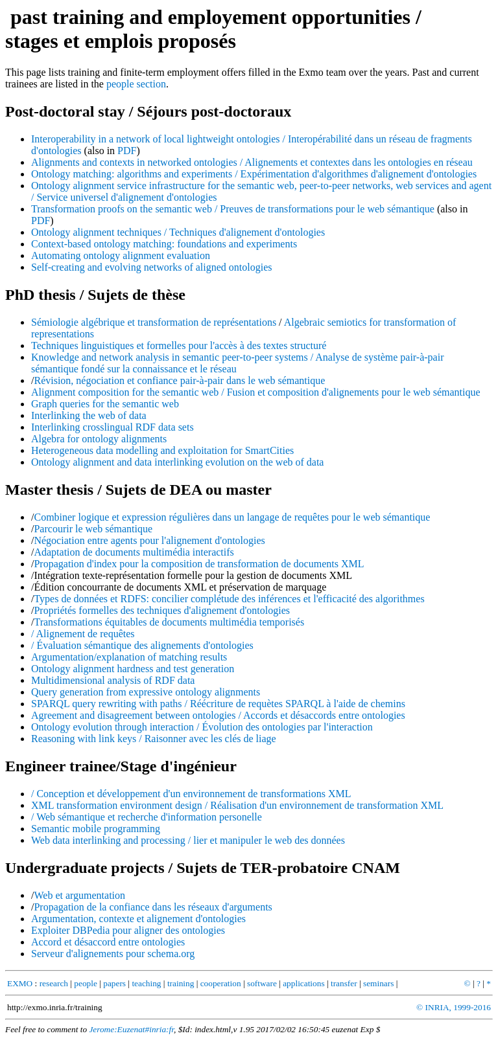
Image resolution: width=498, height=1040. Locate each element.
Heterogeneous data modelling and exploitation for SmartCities (162, 450)
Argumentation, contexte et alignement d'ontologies (138, 918)
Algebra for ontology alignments (99, 438)
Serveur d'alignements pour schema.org (113, 953)
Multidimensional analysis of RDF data (113, 680)
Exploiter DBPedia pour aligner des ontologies (128, 930)
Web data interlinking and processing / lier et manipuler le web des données (188, 840)
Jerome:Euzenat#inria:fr (131, 1029)
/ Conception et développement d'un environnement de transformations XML (191, 793)
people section (136, 83)
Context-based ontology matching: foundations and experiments (164, 243)
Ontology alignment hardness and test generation (132, 668)
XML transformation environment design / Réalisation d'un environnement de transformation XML (237, 805)
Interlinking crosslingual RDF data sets (112, 427)
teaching (146, 983)
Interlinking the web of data (89, 415)
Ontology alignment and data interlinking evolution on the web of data (177, 462)
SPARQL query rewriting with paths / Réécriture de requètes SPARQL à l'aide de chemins (218, 703)
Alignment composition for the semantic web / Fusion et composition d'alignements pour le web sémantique (255, 392)
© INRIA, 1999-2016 (453, 1007)
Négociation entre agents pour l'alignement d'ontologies (149, 540)
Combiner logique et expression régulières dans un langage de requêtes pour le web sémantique (232, 517)
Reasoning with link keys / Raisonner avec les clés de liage (153, 738)
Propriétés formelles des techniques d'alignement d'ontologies (162, 610)
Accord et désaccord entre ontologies (108, 941)
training (180, 983)
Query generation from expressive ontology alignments (145, 691)
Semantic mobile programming (95, 828)
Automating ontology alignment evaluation (120, 255)
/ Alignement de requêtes (83, 633)
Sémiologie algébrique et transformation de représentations (153, 322)
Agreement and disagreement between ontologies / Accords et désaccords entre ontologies (218, 715)
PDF (126, 150)
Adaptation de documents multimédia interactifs (133, 552)
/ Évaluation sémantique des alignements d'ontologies (142, 645)
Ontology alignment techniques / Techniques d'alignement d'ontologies (178, 232)
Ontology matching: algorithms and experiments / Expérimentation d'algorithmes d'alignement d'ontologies (254, 173)
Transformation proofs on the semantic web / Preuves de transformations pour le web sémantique (232, 208)
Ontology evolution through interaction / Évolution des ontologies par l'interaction (202, 726)
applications (303, 983)
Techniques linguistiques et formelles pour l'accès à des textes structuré (178, 345)
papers (114, 983)
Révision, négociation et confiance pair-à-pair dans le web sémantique (179, 380)
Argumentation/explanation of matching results (129, 656)
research (54, 983)
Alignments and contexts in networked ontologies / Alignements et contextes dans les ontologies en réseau (252, 162)
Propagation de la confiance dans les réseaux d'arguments (153, 906)
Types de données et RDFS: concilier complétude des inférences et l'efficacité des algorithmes (229, 598)
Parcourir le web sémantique (93, 528)
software (262, 983)
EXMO (19, 983)
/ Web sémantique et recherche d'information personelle (146, 816)
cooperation (220, 983)
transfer (344, 983)
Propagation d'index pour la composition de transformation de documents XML (199, 563)
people (85, 983)
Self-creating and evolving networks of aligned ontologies (151, 267)
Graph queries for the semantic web (105, 403)
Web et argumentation (79, 895)
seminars (378, 983)
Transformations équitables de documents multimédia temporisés (169, 621)
